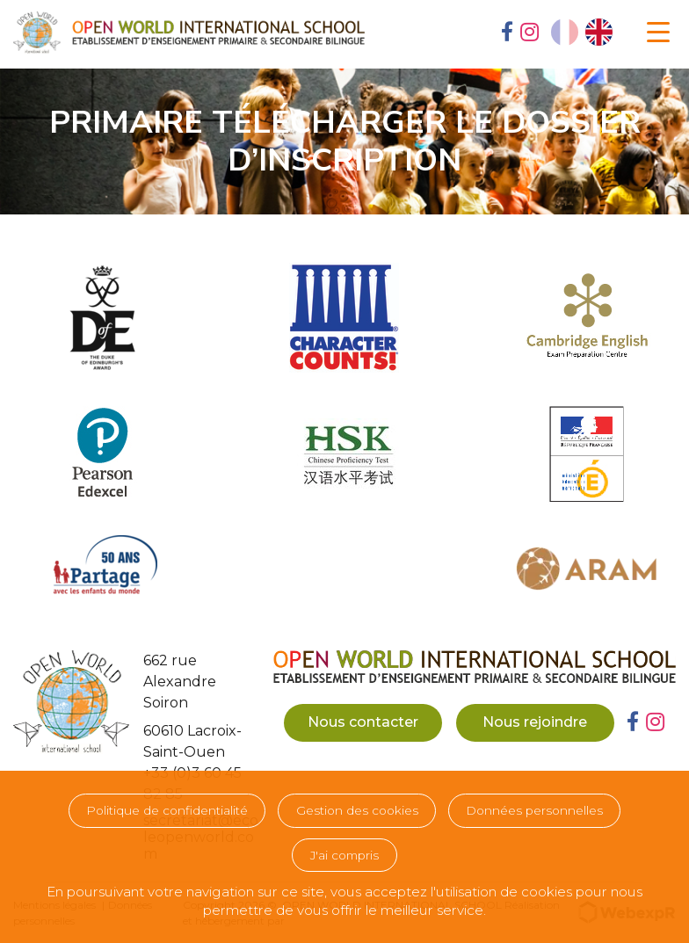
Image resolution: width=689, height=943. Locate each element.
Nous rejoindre (534, 722)
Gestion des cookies (357, 810)
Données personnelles (534, 810)
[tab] (507, 33)
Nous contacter (363, 722)
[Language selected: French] (582, 32)
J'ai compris (344, 855)
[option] (599, 32)
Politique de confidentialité (167, 810)
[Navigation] (658, 32)
